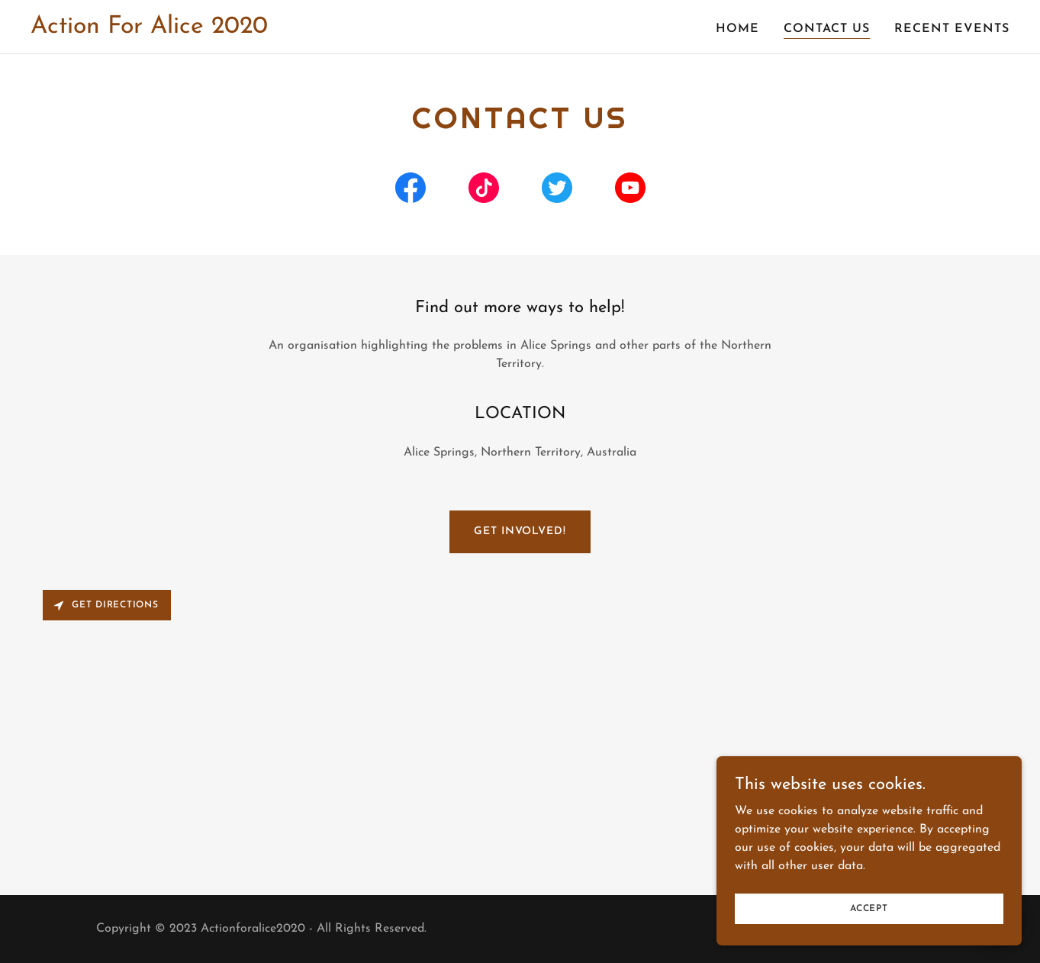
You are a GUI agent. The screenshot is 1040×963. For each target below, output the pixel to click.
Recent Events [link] (951, 29)
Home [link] (737, 29)
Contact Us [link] (827, 29)
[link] (149, 30)
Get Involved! (519, 531)
